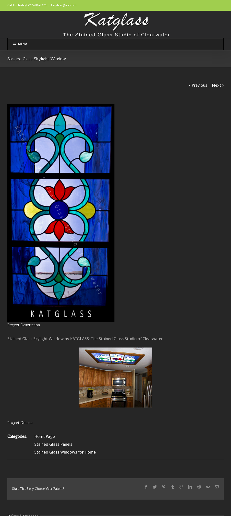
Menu (19, 44)
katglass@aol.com (63, 5)
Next (216, 85)
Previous (199, 85)
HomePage (44, 436)
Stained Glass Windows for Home (65, 452)
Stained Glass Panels (53, 444)
